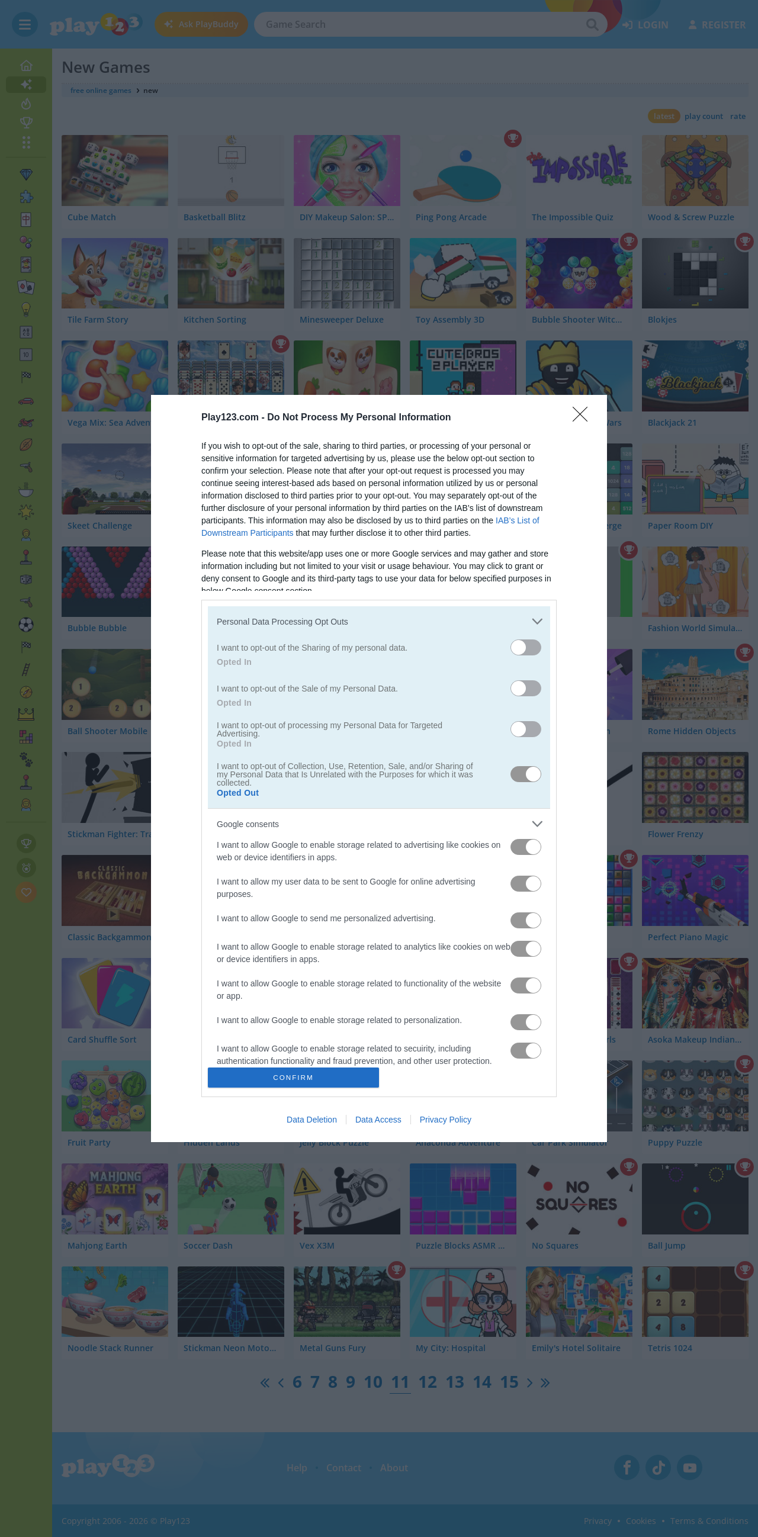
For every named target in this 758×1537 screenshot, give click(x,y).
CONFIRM (293, 1077)
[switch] (525, 647)
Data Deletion (312, 1119)
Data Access (378, 1119)
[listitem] (379, 621)
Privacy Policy (445, 1119)
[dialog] (379, 768)
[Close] (584, 418)
